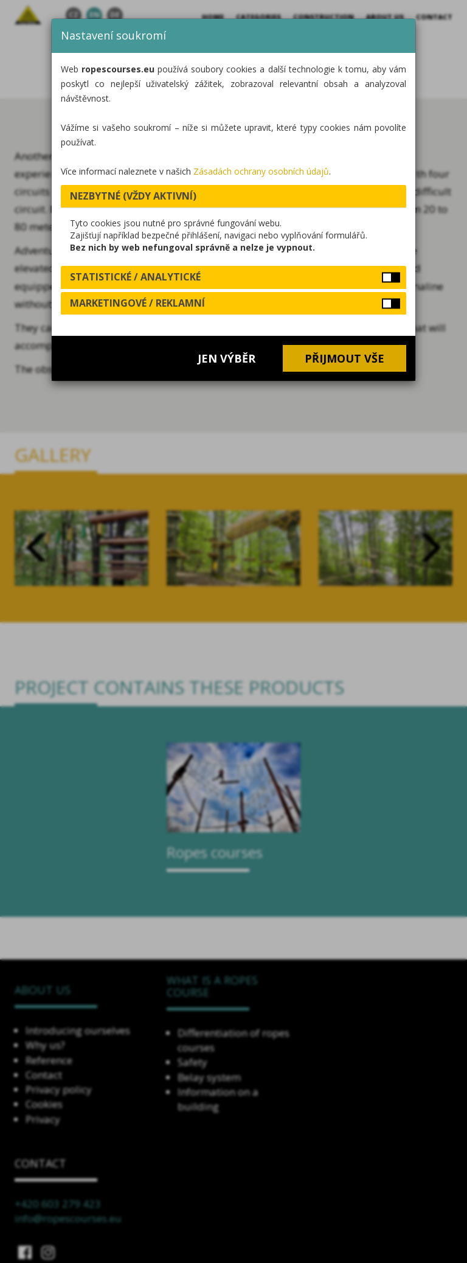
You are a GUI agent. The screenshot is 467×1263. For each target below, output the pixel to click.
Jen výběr (226, 358)
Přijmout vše (344, 358)
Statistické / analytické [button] (135, 277)
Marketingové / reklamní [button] (137, 303)
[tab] (233, 196)
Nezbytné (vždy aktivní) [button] (133, 196)
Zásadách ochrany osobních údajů (261, 171)
